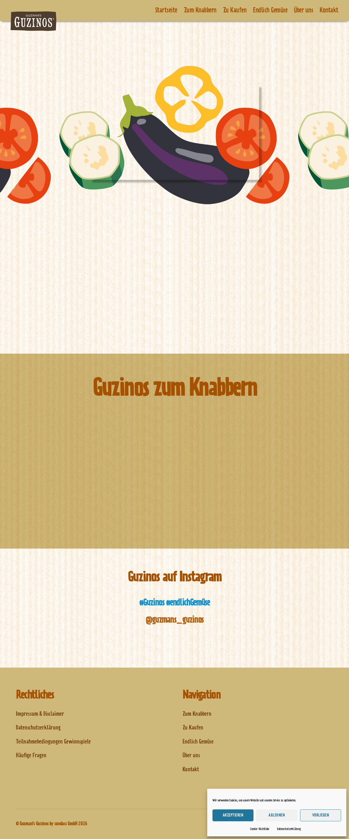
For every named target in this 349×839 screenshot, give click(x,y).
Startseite (166, 10)
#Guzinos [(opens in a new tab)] (151, 603)
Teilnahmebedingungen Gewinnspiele (53, 742)
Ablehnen (277, 815)
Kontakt (329, 10)
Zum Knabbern (200, 10)
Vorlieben (320, 815)
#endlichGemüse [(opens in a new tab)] (188, 603)
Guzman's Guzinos (34, 824)
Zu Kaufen (235, 10)
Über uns (303, 10)
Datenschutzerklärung (289, 829)
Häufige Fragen (31, 755)
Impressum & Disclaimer (40, 714)
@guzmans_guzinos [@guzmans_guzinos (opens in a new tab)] (174, 620)
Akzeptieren (233, 815)
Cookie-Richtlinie (259, 829)
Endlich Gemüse (270, 10)
